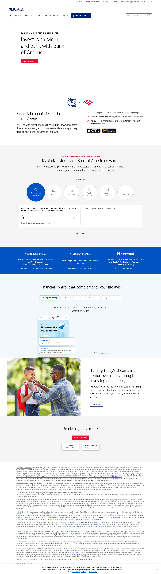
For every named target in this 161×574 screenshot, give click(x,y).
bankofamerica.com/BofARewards (110, 477)
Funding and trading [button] (48, 297)
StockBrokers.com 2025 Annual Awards (107, 522)
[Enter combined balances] (48, 218)
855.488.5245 (70, 448)
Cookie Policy (93, 572)
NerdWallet (20, 533)
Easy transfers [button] (67, 297)
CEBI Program (139, 507)
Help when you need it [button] (110, 297)
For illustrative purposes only (102, 353)
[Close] (157, 569)
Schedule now (90, 448)
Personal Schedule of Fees (33, 499)
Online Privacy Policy (79, 572)
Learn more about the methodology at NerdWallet (99, 535)
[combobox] (139, 15)
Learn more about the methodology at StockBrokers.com (41, 517)
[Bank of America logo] (66, 2)
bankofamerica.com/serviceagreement (73, 554)
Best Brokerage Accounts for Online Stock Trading (73, 531)
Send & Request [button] (88, 297)
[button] (73, 217)
